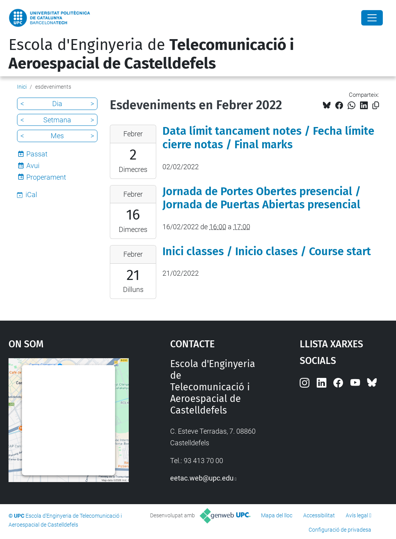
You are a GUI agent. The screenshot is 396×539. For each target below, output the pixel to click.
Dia (57, 104)
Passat (37, 154)
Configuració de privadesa (340, 530)
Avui (32, 165)
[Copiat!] (375, 105)
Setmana (57, 120)
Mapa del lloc (276, 515)
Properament (46, 177)
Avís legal (357, 515)
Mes (57, 136)
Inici (22, 87)
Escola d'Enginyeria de (151, 54)
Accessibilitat (319, 515)
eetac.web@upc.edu (202, 478)
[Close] (372, 18)
